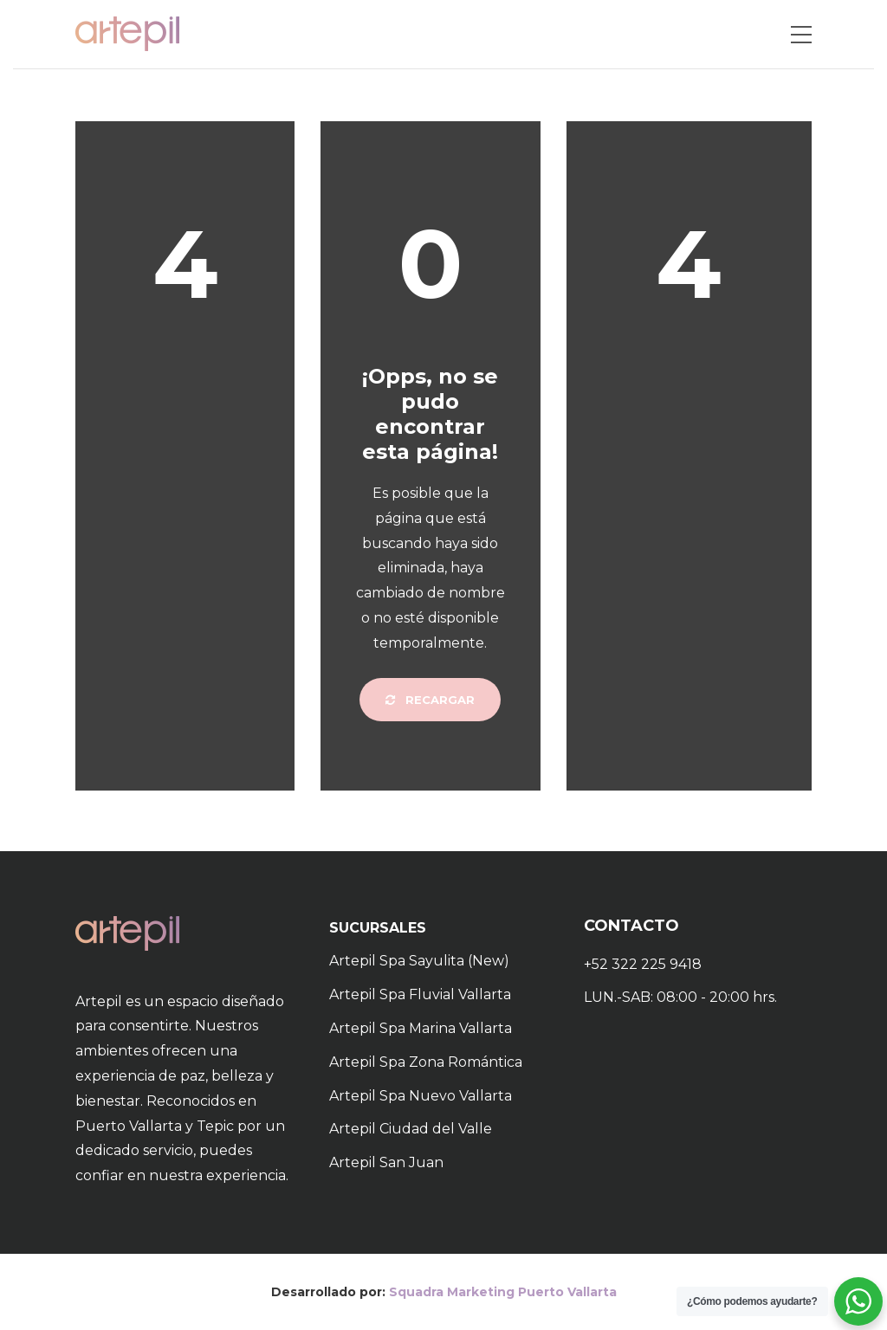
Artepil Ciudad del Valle (410, 1128)
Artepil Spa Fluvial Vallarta (420, 994)
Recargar (430, 700)
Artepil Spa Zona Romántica (425, 1062)
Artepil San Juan (386, 1162)
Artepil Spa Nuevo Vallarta (420, 1096)
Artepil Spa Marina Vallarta (420, 1028)
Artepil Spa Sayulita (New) (419, 960)
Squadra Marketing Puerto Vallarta (503, 1292)
